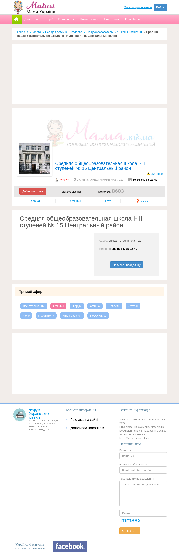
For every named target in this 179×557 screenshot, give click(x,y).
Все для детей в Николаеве (63, 32)
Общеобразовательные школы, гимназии (114, 32)
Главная (34, 201)
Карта (142, 201)
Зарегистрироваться (138, 7)
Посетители (46, 315)
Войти (160, 7)
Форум (76, 306)
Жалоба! (157, 173)
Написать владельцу (126, 265)
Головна (22, 32)
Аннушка (64, 179)
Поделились (98, 315)
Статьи (133, 306)
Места (36, 32)
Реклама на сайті (84, 419)
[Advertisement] (89, 74)
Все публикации (33, 306)
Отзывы (75, 201)
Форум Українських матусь (39, 413)
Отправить (130, 531)
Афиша (95, 306)
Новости (114, 306)
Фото (107, 201)
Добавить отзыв (33, 191)
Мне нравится (72, 315)
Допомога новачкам (87, 428)
